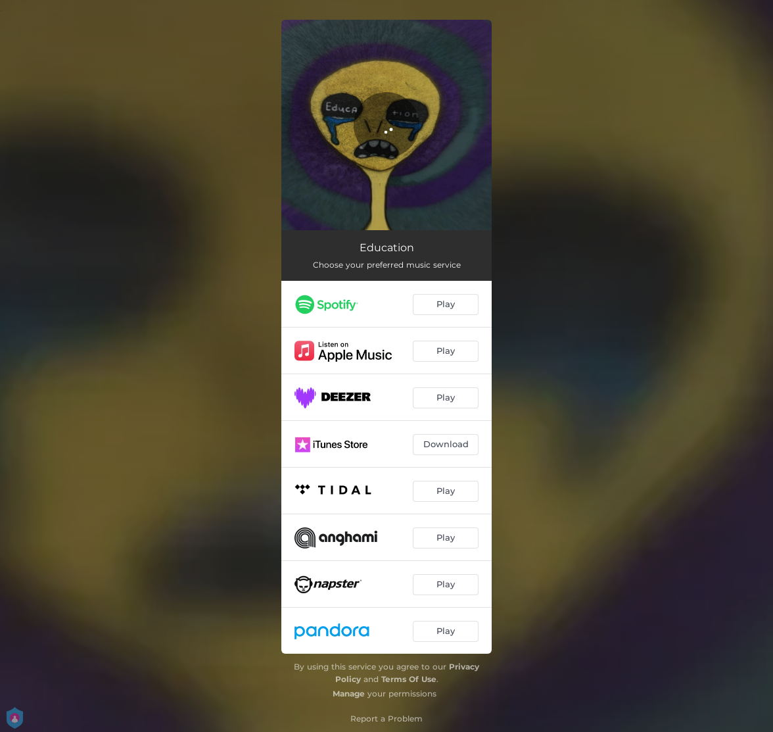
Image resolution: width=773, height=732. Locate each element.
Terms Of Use (408, 679)
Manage (349, 693)
